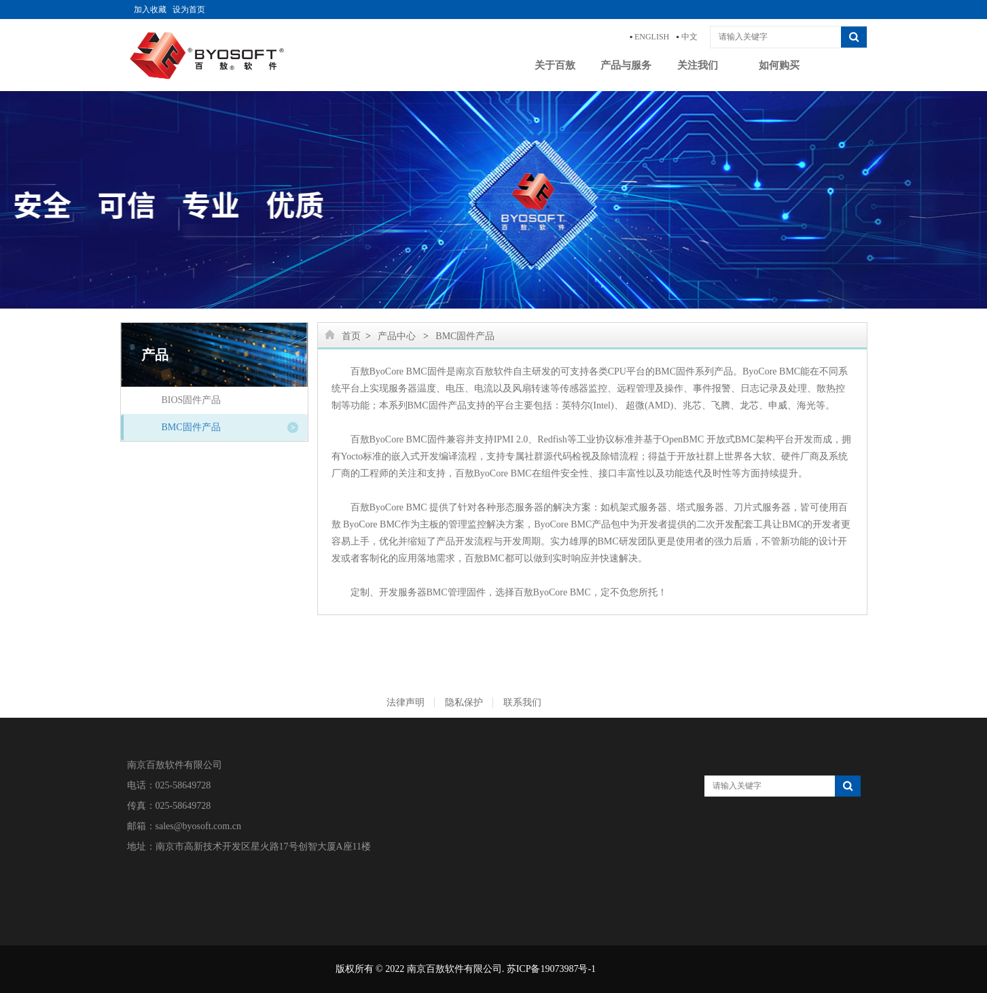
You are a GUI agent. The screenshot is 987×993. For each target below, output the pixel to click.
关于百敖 (555, 65)
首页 (351, 336)
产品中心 (397, 336)
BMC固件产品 (191, 427)
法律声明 (406, 702)
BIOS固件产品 (191, 400)
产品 (154, 354)
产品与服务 (625, 65)
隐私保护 (464, 702)
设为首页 (189, 9)
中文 (689, 36)
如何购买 (779, 65)
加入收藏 (150, 9)
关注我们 (697, 65)
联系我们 (522, 702)
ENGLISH (651, 36)
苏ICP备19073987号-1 (551, 969)
